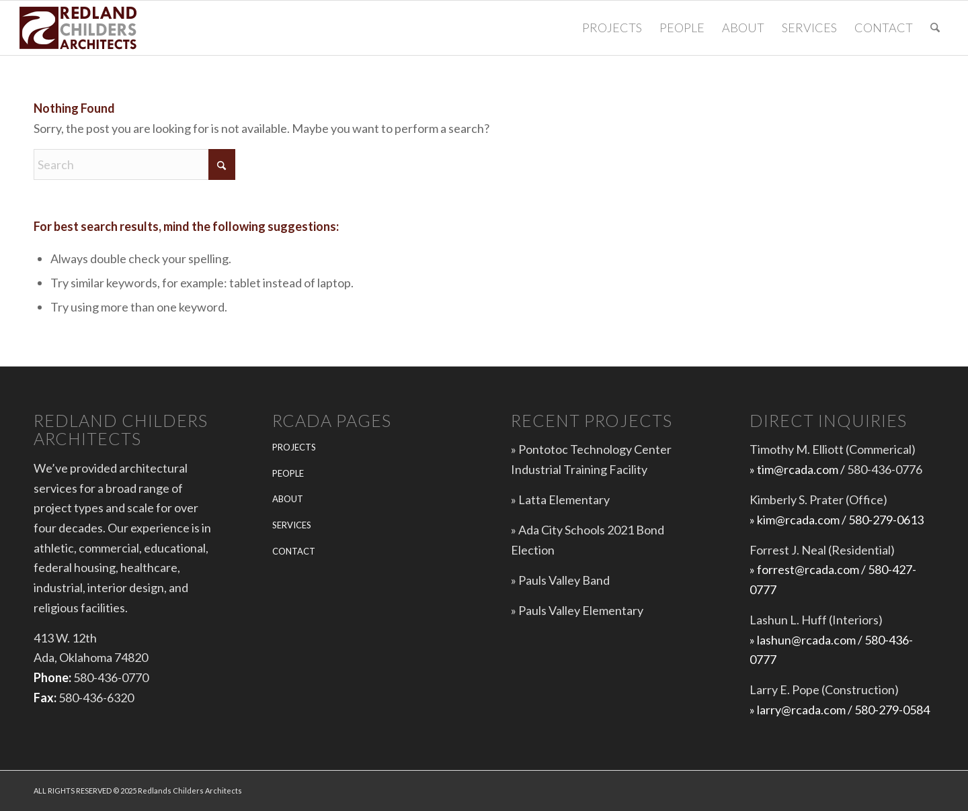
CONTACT (293, 551)
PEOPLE (288, 473)
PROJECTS (294, 447)
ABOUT (287, 498)
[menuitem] (612, 28)
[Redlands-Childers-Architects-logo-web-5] (79, 28)
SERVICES (291, 525)
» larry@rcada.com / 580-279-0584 (840, 709)
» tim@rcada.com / (798, 469)
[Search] (935, 28)
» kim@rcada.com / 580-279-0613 (837, 519)
